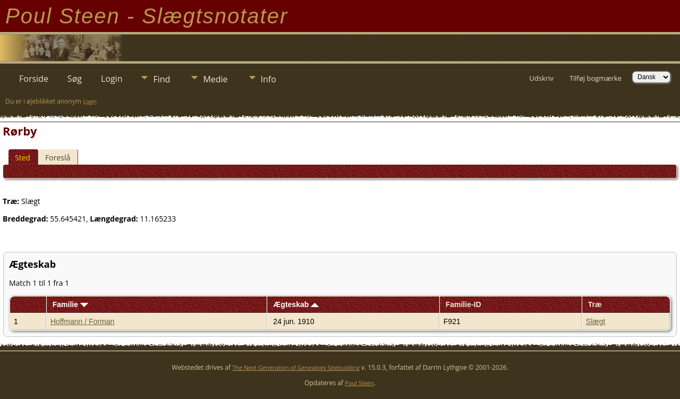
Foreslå (57, 157)
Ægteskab (296, 304)
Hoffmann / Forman (82, 321)
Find (161, 79)
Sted (22, 157)
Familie (70, 304)
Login (112, 78)
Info (268, 79)
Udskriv (541, 78)
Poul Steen (359, 383)
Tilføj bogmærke (596, 78)
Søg (74, 78)
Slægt (596, 321)
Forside (33, 78)
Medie (215, 79)
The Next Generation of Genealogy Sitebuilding (296, 367)
